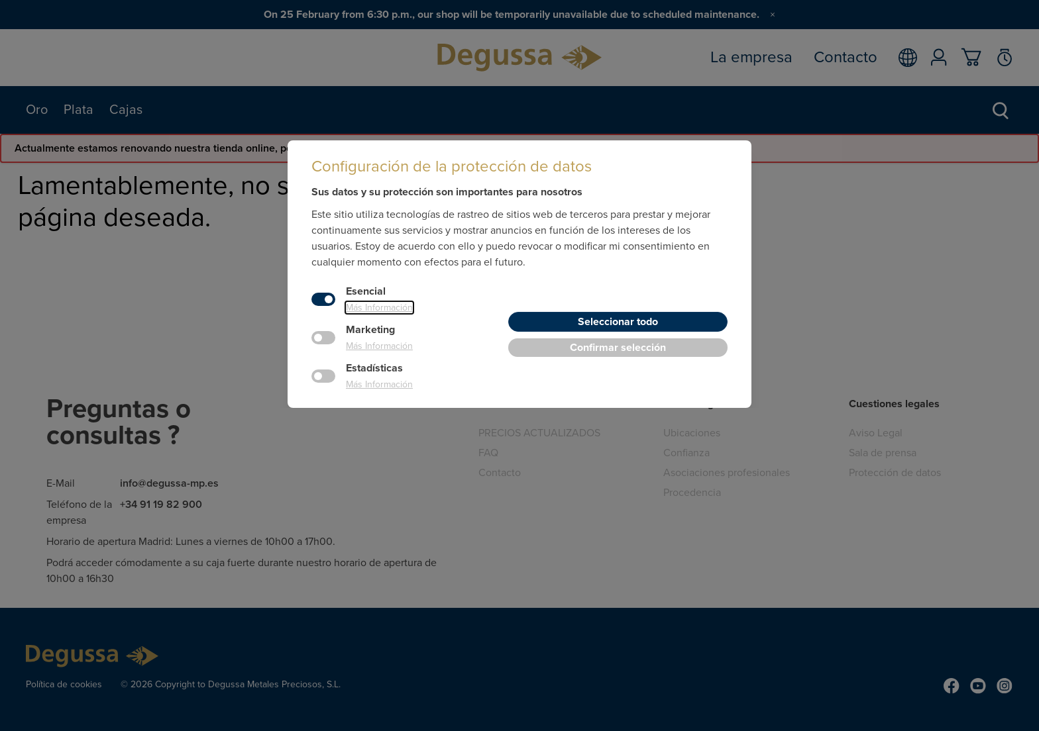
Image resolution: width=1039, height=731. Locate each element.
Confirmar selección (618, 347)
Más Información (379, 307)
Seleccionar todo (618, 321)
